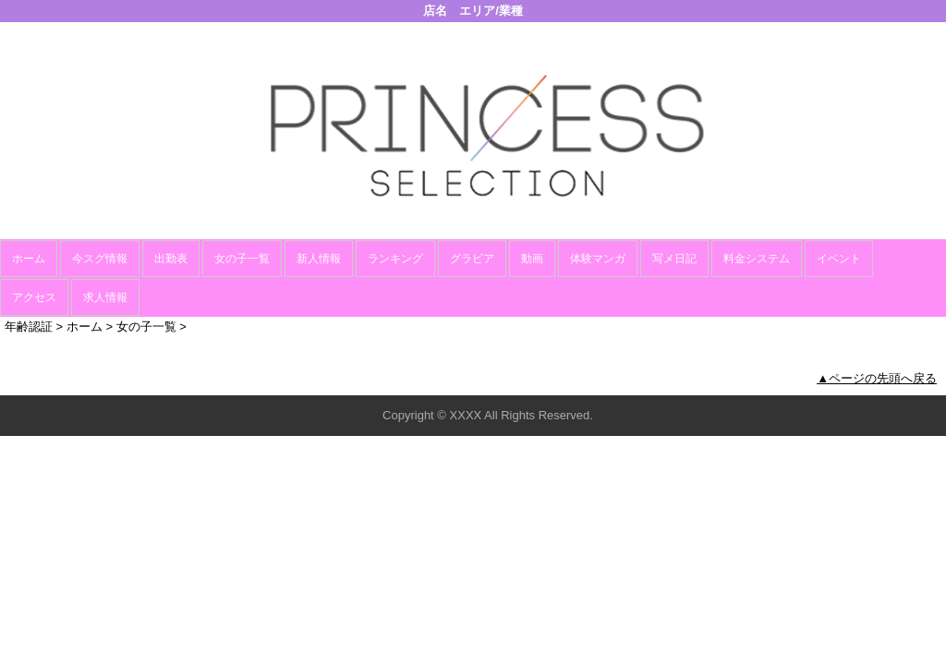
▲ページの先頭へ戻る (877, 378)
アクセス (34, 297)
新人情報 (319, 258)
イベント (839, 258)
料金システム (756, 258)
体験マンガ (597, 258)
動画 (532, 258)
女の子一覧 (242, 258)
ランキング (395, 258)
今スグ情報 (99, 258)
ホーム (28, 258)
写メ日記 (674, 258)
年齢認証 (29, 326)
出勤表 (171, 258)
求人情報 (105, 297)
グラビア (472, 258)
